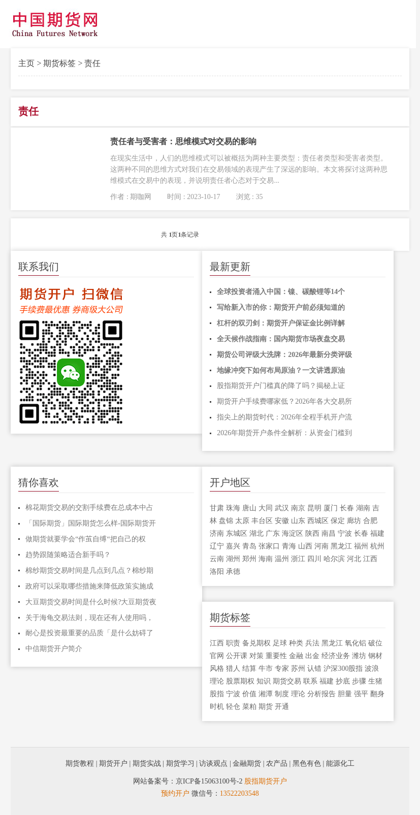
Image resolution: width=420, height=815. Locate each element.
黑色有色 (307, 763)
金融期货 (247, 763)
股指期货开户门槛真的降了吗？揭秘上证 (281, 385)
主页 (26, 63)
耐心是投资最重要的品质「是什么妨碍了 (89, 633)
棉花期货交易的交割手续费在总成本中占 (89, 507)
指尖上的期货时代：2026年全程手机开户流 (284, 417)
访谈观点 (213, 763)
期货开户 (113, 763)
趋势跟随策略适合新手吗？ (68, 555)
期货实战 (147, 763)
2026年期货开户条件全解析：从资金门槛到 (284, 433)
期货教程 (80, 763)
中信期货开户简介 (53, 649)
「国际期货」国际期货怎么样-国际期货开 (90, 523)
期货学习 (180, 763)
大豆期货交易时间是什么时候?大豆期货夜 (90, 602)
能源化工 (340, 763)
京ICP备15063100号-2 (209, 781)
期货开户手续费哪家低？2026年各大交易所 (284, 401)
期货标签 (59, 63)
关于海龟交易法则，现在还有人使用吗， (89, 618)
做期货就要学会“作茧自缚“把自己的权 (85, 539)
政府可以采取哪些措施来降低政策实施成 (89, 586)
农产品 (276, 763)
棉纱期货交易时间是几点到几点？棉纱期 (89, 570)
